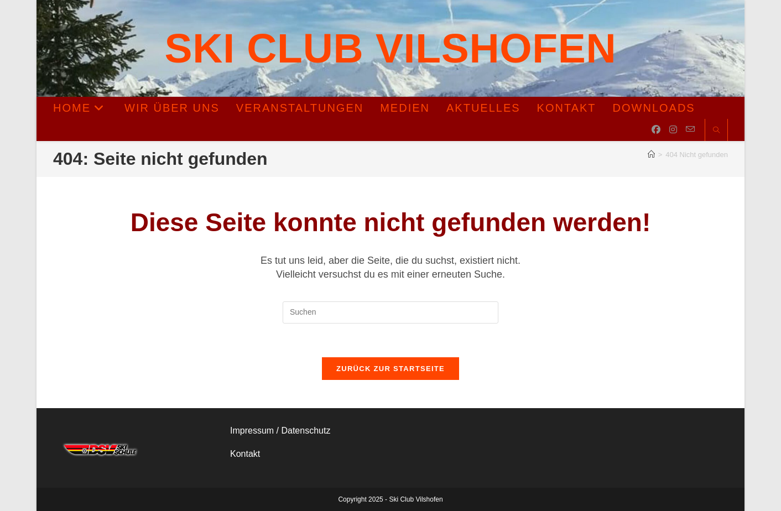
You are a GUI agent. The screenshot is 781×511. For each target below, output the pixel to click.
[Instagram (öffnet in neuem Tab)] (673, 129)
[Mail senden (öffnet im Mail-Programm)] (690, 129)
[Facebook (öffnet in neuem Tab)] (656, 129)
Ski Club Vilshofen (391, 48)
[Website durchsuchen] (716, 130)
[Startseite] (651, 154)
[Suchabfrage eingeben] (390, 312)
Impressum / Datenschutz (280, 430)
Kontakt (245, 453)
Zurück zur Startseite (390, 368)
